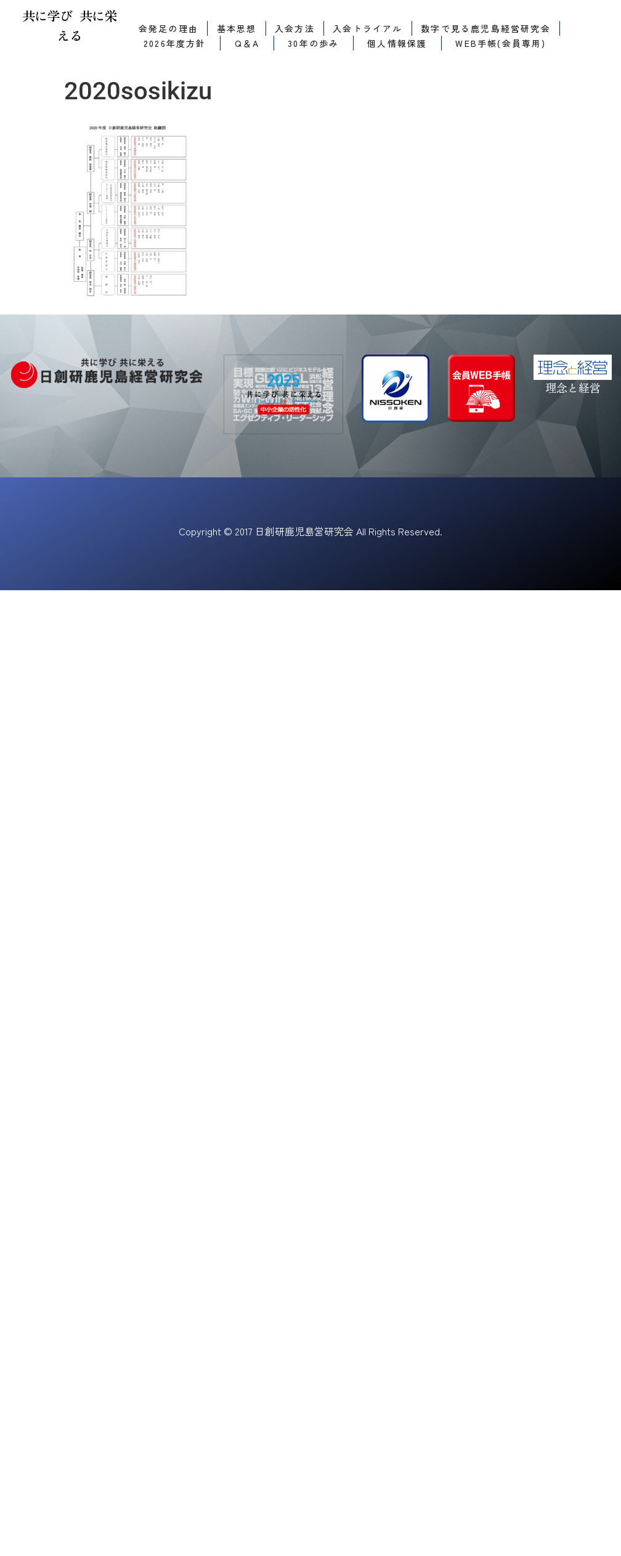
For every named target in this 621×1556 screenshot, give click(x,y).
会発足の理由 (168, 28)
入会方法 (295, 28)
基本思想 (237, 28)
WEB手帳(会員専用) (500, 43)
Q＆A (247, 43)
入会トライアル (367, 28)
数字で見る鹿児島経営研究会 (486, 28)
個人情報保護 (397, 43)
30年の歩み (313, 43)
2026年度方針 (175, 43)
